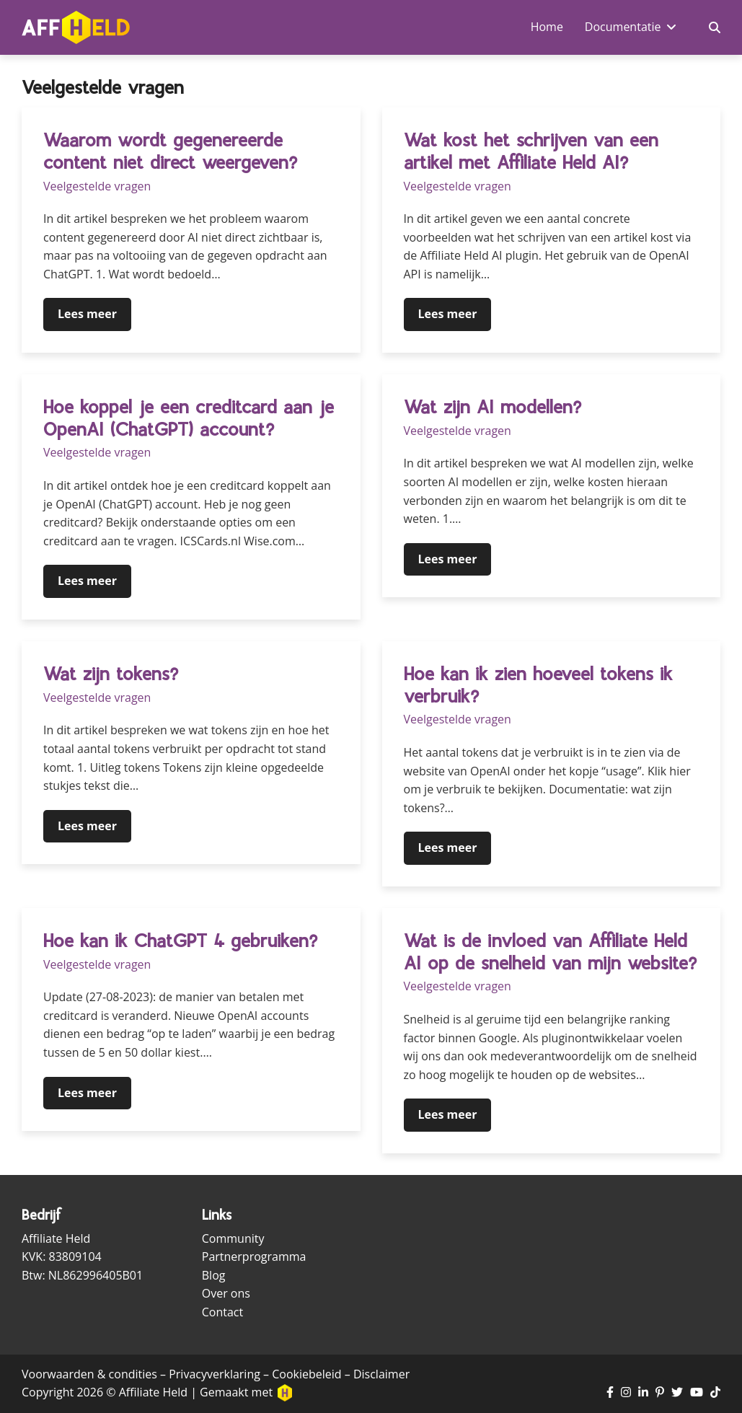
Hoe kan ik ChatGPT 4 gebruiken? (180, 940)
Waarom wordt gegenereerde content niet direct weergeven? (170, 151)
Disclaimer (381, 1374)
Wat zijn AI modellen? (492, 407)
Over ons (226, 1293)
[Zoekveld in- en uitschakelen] (714, 27)
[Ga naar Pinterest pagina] (659, 1392)
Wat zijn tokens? (110, 674)
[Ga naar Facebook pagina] (610, 1392)
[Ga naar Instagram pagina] (626, 1392)
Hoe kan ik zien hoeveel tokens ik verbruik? (538, 685)
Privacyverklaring (214, 1374)
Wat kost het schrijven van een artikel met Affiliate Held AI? (531, 151)
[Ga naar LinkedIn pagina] (643, 1392)
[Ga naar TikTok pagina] (715, 1392)
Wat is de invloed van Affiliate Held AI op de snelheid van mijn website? (550, 952)
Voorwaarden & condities (89, 1374)
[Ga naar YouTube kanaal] (696, 1392)
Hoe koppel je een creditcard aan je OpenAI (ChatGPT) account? (188, 418)
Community (233, 1238)
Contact (222, 1312)
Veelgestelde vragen (97, 186)
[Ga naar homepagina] (76, 27)
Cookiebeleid (306, 1374)
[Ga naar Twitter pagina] (677, 1392)
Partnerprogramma (254, 1256)
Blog (214, 1275)
